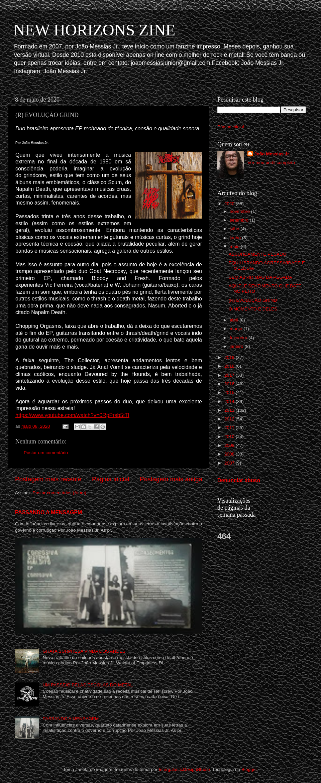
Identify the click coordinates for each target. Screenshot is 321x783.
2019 (230, 357)
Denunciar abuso (238, 480)
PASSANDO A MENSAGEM (48, 512)
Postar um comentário (46, 452)
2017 (230, 375)
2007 (230, 463)
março (236, 328)
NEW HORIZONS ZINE (94, 30)
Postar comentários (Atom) (60, 492)
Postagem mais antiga (171, 479)
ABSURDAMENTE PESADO (258, 254)
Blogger (249, 769)
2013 (230, 410)
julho (235, 228)
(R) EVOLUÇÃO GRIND (253, 300)
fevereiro (239, 337)
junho (236, 237)
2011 (230, 427)
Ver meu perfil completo (271, 162)
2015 (230, 392)
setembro (240, 220)
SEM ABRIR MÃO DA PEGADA (260, 277)
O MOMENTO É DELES (253, 308)
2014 (230, 401)
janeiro (237, 346)
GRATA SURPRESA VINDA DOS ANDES (83, 651)
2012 (230, 418)
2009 (230, 445)
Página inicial (110, 479)
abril (234, 319)
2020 (230, 203)
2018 (230, 366)
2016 (230, 383)
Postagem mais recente (48, 479)
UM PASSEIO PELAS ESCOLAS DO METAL (87, 684)
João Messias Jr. (272, 153)
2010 (230, 436)
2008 (230, 453)
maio (235, 246)
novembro (240, 211)
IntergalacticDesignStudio (184, 769)
